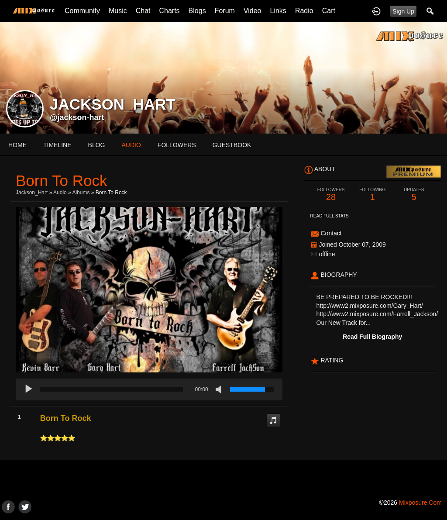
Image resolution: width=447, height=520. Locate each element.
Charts (169, 10)
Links (278, 10)
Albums (80, 192)
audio (131, 144)
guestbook (232, 144)
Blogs (197, 10)
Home (17, 144)
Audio (60, 192)
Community (82, 10)
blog (96, 144)
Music (118, 10)
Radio (304, 10)
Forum (225, 10)
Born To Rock (65, 418)
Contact (330, 233)
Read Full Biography (372, 336)
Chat (143, 10)
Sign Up (403, 11)
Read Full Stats (329, 216)
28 (331, 194)
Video (252, 10)
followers (177, 144)
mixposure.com (420, 502)
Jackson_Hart (32, 192)
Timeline (57, 144)
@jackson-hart (77, 117)
